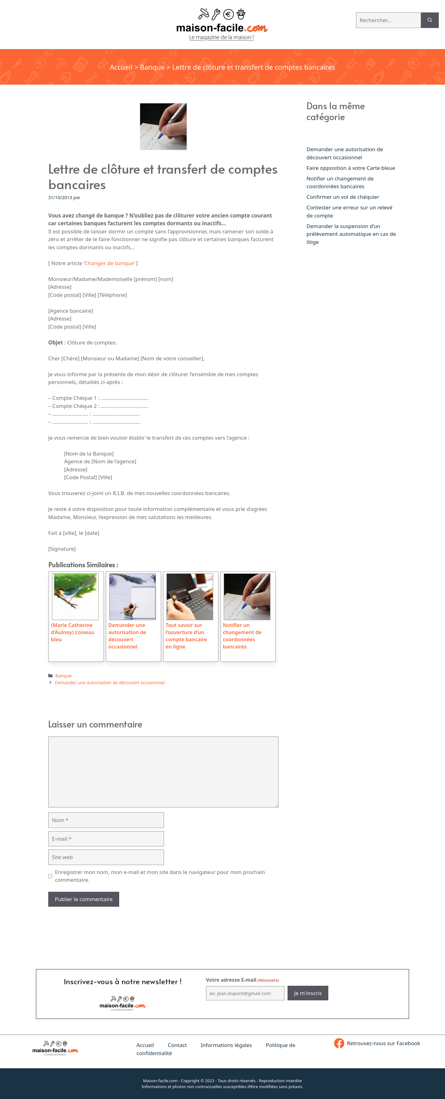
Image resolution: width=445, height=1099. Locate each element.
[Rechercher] (430, 20)
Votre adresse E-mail (242, 980)
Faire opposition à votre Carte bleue (351, 167)
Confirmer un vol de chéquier (343, 196)
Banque (152, 67)
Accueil (121, 67)
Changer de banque (109, 263)
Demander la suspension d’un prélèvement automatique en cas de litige (351, 234)
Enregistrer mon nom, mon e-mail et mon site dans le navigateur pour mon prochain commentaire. (160, 876)
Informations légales (226, 1045)
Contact (177, 1045)
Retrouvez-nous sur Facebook (383, 1043)
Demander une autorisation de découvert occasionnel (110, 682)
